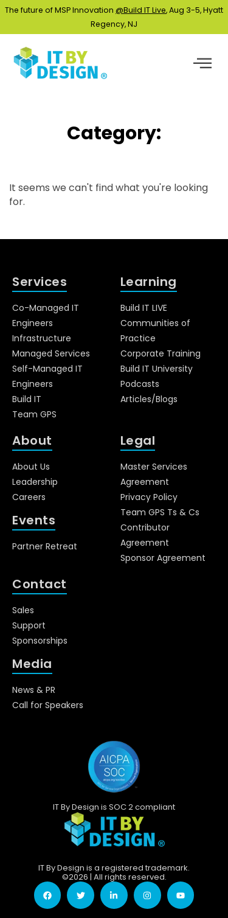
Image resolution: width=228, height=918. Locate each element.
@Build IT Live (141, 10)
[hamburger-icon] (202, 64)
